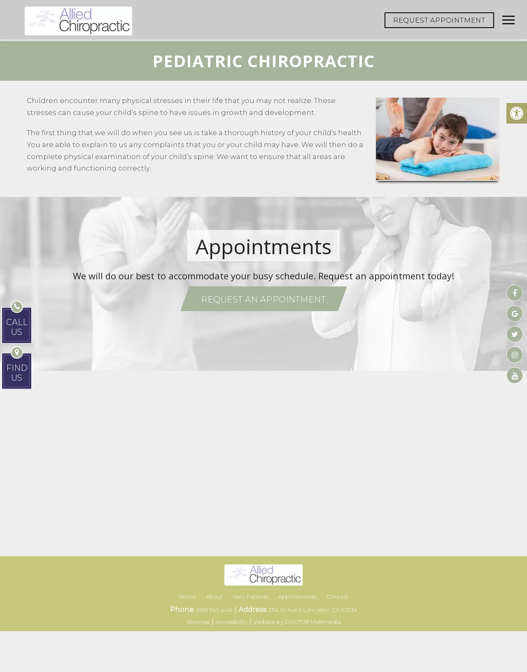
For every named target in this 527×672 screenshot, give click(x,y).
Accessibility (231, 621)
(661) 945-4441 (214, 609)
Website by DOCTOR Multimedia (297, 621)
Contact (337, 596)
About (214, 596)
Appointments (297, 596)
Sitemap (198, 621)
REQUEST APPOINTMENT (439, 20)
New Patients (250, 596)
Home (187, 596)
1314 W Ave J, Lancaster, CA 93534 (313, 609)
